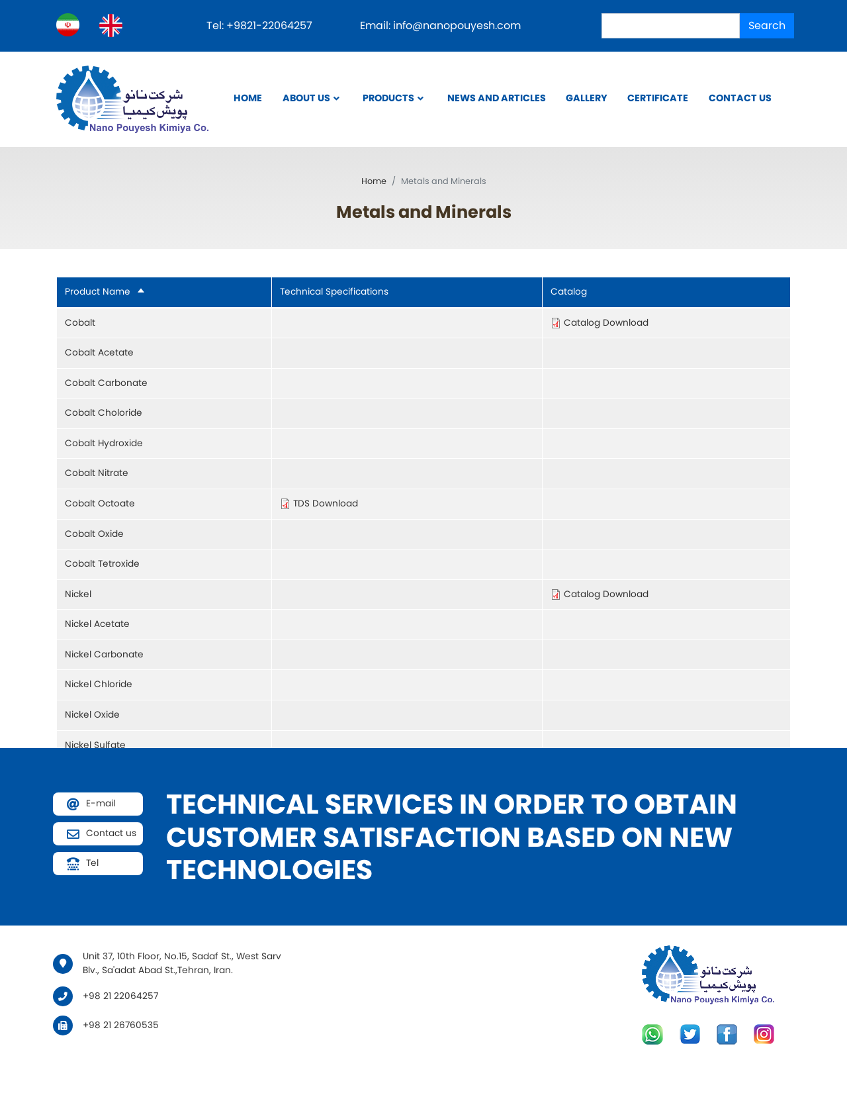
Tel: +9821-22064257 (260, 25)
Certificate (657, 98)
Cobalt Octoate (100, 503)
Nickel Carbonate (104, 654)
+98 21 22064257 (120, 996)
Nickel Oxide (92, 714)
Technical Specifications (334, 291)
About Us (306, 98)
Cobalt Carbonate (106, 383)
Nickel (78, 594)
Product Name (105, 291)
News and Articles (496, 98)
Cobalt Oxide (94, 534)
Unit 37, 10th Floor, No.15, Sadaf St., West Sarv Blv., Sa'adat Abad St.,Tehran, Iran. (182, 963)
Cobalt (80, 322)
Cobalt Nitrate (96, 473)
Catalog (569, 291)
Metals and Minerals (424, 212)
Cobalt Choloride (103, 412)
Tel (92, 863)
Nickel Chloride (98, 684)
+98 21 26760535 (121, 1025)
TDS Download (325, 503)
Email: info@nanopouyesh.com (440, 25)
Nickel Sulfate (95, 745)
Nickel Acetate (97, 624)
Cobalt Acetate (99, 352)
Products (388, 98)
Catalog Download (606, 322)
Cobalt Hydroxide (104, 443)
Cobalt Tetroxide (102, 563)
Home (248, 98)
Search (766, 25)
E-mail (100, 803)
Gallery (586, 98)
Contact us (740, 98)
